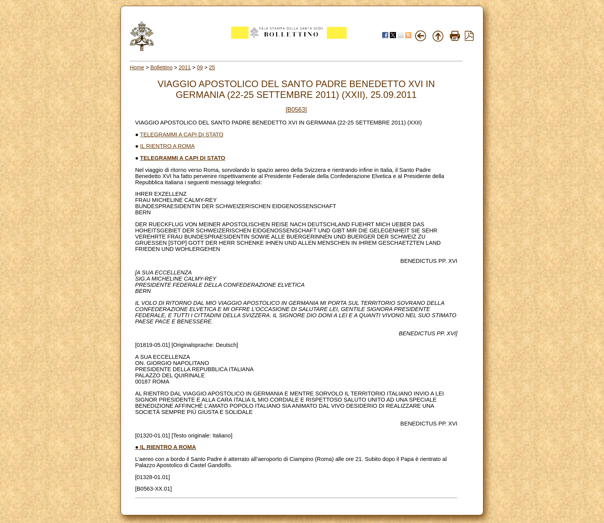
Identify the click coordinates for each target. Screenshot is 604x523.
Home (137, 67)
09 (200, 67)
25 (212, 67)
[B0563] (296, 109)
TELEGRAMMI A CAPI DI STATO (181, 134)
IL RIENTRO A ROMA (167, 146)
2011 (185, 67)
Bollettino (161, 67)
